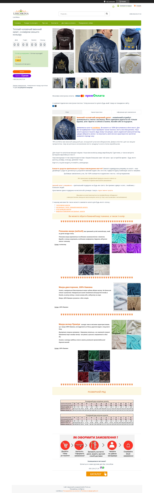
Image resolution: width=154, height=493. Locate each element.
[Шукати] (107, 13)
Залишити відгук (126, 6)
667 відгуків (110, 1)
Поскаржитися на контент (71, 491)
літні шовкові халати (63, 209)
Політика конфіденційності (89, 491)
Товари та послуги (31, 23)
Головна (17, 23)
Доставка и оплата (68, 23)
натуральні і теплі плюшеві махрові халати (72, 207)
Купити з (21, 76)
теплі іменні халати (63, 205)
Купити (22, 71)
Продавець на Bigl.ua (77, 489)
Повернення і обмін (86, 23)
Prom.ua (87, 487)
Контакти (54, 23)
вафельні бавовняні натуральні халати (70, 211)
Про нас (45, 23)
